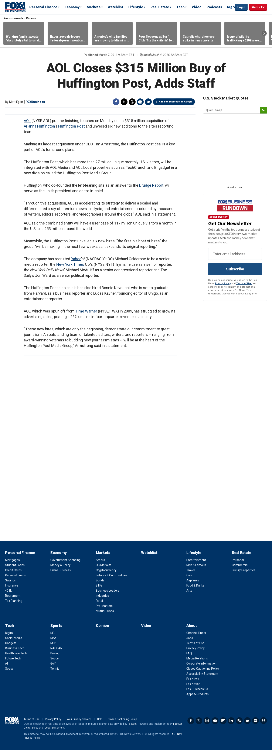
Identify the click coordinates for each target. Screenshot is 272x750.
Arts (189, 590)
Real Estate (159, 7)
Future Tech (13, 658)
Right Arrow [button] (264, 33)
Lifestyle (135, 7)
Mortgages (12, 560)
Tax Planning (13, 600)
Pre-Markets (104, 606)
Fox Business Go (197, 689)
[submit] (263, 110)
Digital (9, 633)
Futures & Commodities (111, 575)
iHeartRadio (263, 720)
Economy (72, 7)
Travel (190, 570)
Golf (53, 663)
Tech (180, 7)
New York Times (70, 264)
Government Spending (65, 560)
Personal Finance (43, 7)
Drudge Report (151, 185)
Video (196, 7)
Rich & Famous (196, 565)
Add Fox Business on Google (175, 101)
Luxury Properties (243, 570)
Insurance (11, 585)
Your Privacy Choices (79, 719)
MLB (53, 643)
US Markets (103, 565)
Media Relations (197, 658)
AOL (27, 120)
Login (241, 7)
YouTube (215, 720)
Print (140, 101)
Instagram (207, 720)
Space (9, 668)
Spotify (255, 720)
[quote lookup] (232, 110)
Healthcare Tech (16, 653)
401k (8, 590)
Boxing (55, 653)
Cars (189, 575)
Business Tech (14, 648)
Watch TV (258, 7)
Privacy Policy (223, 283)
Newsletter (247, 720)
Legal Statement (54, 727)
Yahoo (76, 259)
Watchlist (115, 7)
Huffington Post (71, 126)
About (191, 625)
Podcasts (214, 7)
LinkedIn (231, 720)
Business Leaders (107, 590)
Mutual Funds (105, 611)
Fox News (192, 678)
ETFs (99, 585)
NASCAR (56, 648)
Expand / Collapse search (230, 7)
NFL (52, 633)
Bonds (100, 580)
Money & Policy (60, 565)
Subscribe (235, 269)
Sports (56, 625)
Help (99, 719)
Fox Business (15, 7)
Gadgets (10, 643)
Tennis (54, 668)
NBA (53, 638)
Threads (132, 101)
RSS (239, 720)
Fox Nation (193, 684)
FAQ (189, 653)
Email (148, 101)
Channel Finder (196, 633)
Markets (94, 7)
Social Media (13, 638)
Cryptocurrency (106, 570)
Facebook (116, 101)
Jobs (189, 638)
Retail (99, 600)
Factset (132, 723)
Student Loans (15, 565)
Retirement (12, 595)
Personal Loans (15, 575)
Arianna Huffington (39, 126)
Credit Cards (13, 570)
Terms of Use (244, 283)
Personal (238, 560)
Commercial (240, 565)
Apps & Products (197, 694)
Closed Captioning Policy (202, 668)
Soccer (55, 658)
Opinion (102, 625)
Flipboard (223, 720)
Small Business (60, 570)
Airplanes (192, 580)
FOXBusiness (35, 102)
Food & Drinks (195, 585)
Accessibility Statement (202, 673)
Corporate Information (201, 663)
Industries (102, 595)
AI (6, 663)
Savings (10, 580)
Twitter (124, 101)
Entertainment (196, 560)
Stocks (100, 560)
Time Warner (86, 311)
